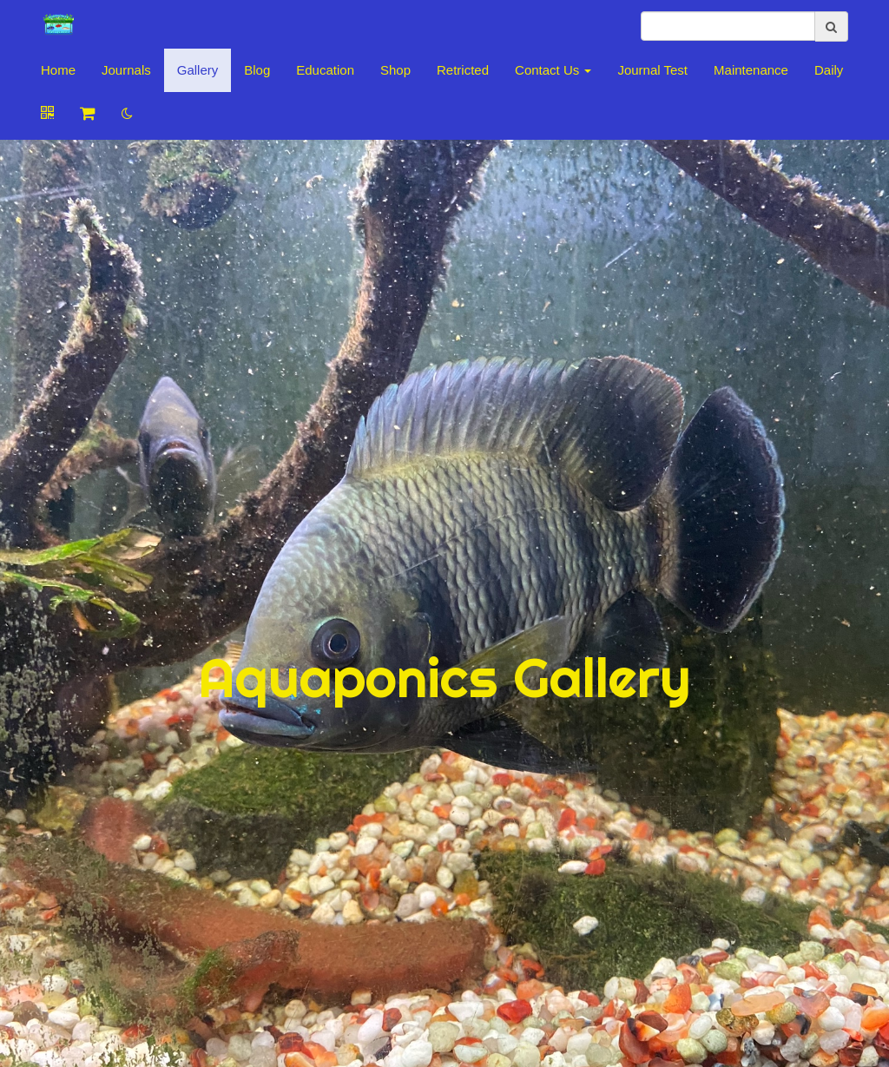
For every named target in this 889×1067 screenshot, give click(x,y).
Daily (828, 70)
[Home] (58, 26)
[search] (728, 26)
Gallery (198, 70)
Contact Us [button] (553, 70)
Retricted (463, 70)
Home (58, 70)
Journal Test (652, 70)
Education (325, 70)
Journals (126, 70)
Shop (395, 70)
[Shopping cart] (88, 113)
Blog (257, 70)
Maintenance (751, 70)
